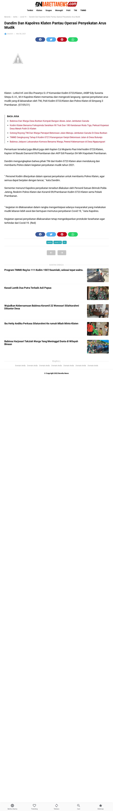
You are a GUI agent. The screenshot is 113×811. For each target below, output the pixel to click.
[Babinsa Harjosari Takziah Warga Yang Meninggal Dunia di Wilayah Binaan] (98, 346)
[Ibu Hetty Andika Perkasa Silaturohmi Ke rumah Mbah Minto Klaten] (98, 329)
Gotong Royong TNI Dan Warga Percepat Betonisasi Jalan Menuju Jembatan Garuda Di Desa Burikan (58, 133)
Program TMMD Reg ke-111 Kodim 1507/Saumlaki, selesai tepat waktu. (43, 270)
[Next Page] (62, 252)
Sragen (49, 10)
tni (65, 242)
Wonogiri (59, 10)
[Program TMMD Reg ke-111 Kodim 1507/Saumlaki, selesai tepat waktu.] (98, 275)
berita (49, 242)
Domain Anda (20, 366)
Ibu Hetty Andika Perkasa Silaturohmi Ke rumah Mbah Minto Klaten (41, 323)
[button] (40, 39)
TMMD (83, 10)
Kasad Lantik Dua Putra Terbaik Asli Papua (27, 287)
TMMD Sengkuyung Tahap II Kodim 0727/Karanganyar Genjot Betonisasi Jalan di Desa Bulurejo (56, 137)
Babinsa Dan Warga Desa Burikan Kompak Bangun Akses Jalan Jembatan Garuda (49, 121)
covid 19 (58, 242)
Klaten (39, 10)
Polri (68, 10)
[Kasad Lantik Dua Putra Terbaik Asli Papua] (98, 293)
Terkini (30, 10)
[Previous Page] (51, 252)
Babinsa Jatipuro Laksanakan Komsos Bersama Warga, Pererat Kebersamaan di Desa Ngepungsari (57, 141)
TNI (75, 10)
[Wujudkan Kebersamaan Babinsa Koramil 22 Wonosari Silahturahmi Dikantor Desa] (98, 311)
